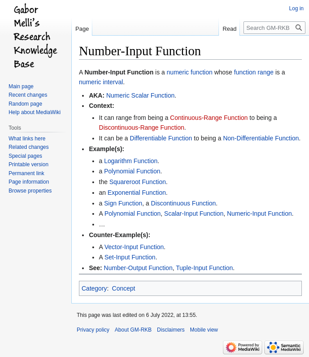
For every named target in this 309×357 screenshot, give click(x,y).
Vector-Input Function (134, 246)
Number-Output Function (138, 267)
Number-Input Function (118, 72)
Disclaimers (171, 330)
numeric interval (101, 82)
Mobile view (204, 330)
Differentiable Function (161, 138)
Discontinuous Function (183, 203)
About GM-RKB (133, 330)
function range (254, 72)
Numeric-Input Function (259, 213)
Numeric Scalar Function (140, 95)
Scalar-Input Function (193, 213)
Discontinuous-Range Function (141, 127)
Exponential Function (136, 192)
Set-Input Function (129, 257)
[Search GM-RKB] (274, 27)
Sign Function (123, 203)
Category (94, 288)
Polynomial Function (132, 171)
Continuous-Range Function (208, 117)
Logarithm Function (130, 160)
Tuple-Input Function (204, 267)
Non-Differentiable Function (261, 138)
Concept (123, 288)
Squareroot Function (137, 181)
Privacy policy (93, 330)
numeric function (190, 72)
